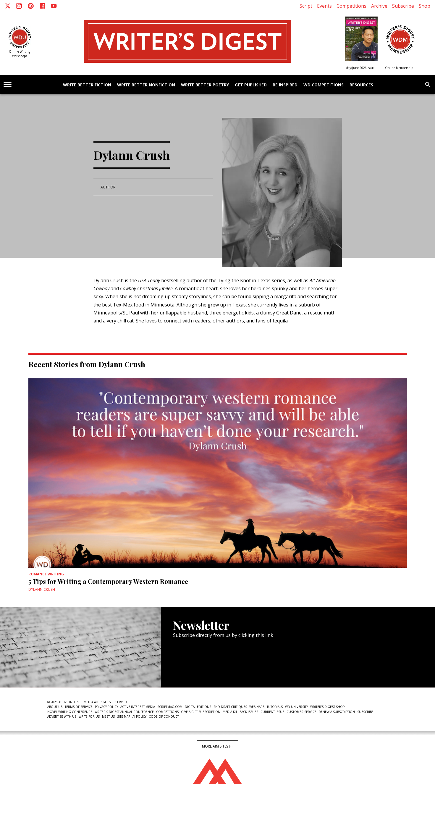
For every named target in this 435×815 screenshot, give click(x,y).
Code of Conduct (164, 716)
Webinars (256, 707)
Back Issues (249, 712)
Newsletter (194, 669)
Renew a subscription (337, 712)
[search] (428, 85)
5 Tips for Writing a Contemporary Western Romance (108, 581)
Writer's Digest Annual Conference (124, 712)
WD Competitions (323, 85)
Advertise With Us (61, 716)
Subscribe (403, 6)
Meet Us (108, 716)
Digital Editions (198, 707)
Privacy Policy (106, 707)
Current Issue (272, 712)
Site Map (123, 716)
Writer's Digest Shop (327, 707)
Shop (424, 6)
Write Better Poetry (205, 85)
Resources (361, 85)
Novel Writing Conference (69, 712)
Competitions (351, 6)
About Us (54, 707)
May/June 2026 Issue (359, 68)
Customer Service (301, 712)
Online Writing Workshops (19, 53)
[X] (8, 5)
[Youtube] (54, 5)
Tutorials (275, 707)
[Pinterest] (30, 5)
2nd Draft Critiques (230, 707)
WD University (296, 707)
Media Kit (230, 712)
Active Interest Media (137, 707)
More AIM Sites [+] (217, 746)
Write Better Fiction (87, 85)
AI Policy (139, 716)
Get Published (250, 85)
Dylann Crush (41, 589)
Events (324, 6)
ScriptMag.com (169, 707)
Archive (379, 6)
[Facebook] (42, 5)
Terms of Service (79, 707)
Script (306, 6)
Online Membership (399, 68)
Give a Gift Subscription (200, 712)
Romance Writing (46, 574)
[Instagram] (18, 5)
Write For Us (89, 716)
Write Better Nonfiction (146, 85)
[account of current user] (7, 84)
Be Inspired (285, 85)
